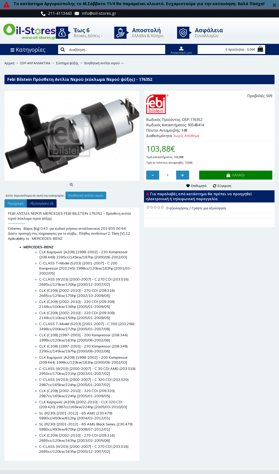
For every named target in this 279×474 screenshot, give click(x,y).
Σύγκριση (224, 186)
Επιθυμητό (199, 186)
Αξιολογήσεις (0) (41, 203)
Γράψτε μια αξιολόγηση (209, 208)
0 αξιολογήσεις (177, 208)
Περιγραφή (15, 203)
